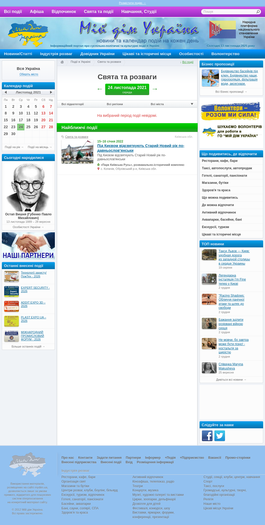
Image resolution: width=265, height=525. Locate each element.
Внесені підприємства (78, 462)
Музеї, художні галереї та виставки (158, 495)
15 (6, 120)
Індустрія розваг (56, 53)
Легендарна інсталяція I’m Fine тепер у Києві (232, 280)
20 (43, 120)
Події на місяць (38, 147)
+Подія (170, 458)
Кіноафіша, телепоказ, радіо (153, 481)
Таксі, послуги (214, 486)
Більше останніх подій (26, 346)
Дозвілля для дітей (146, 504)
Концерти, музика (145, 490)
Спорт (208, 481)
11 (28, 113)
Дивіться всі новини (229, 379)
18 (28, 120)
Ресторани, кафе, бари (78, 477)
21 (51, 120)
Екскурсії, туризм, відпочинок (82, 495)
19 (36, 120)
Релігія (208, 499)
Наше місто (212, 504)
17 (21, 120)
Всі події (13, 11)
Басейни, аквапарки (76, 504)
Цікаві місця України (218, 508)
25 (28, 127)
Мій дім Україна (28, 33)
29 (6, 134)
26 (36, 127)
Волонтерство (225, 53)
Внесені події (111, 462)
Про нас (67, 458)
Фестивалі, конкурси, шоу (151, 508)
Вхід (129, 462)
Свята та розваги (109, 61)
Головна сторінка (62, 62)
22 (6, 127)
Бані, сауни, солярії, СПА (80, 508)
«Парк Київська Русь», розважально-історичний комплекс (142, 164)
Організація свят (73, 481)
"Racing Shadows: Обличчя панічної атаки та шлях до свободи (232, 302)
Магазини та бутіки (75, 486)
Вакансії (214, 458)
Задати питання (109, 458)
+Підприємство (192, 458)
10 (21, 113)
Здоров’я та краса (74, 512)
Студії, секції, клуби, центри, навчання (232, 477)
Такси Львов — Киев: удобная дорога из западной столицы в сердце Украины (234, 257)
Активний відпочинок (147, 477)
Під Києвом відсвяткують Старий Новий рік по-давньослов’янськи (140, 148)
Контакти (85, 458)
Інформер (153, 458)
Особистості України (26, 227)
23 (13, 127)
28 (51, 127)
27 (43, 127)
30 (13, 134)
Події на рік (12, 147)
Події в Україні (80, 61)
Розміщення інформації (155, 462)
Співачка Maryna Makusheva (231, 366)
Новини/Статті (18, 53)
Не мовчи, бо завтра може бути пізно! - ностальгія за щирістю (234, 346)
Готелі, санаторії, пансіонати (82, 499)
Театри (137, 486)
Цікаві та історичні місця (147, 53)
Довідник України (97, 53)
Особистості (191, 53)
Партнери (133, 458)
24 (21, 127)
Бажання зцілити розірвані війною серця (231, 324)
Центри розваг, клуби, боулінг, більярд (89, 490)
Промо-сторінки (237, 458)
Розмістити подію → (132, 3)
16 (13, 120)
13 (43, 113)
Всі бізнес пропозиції (229, 91)
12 (36, 113)
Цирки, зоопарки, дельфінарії (154, 499)
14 (51, 113)
